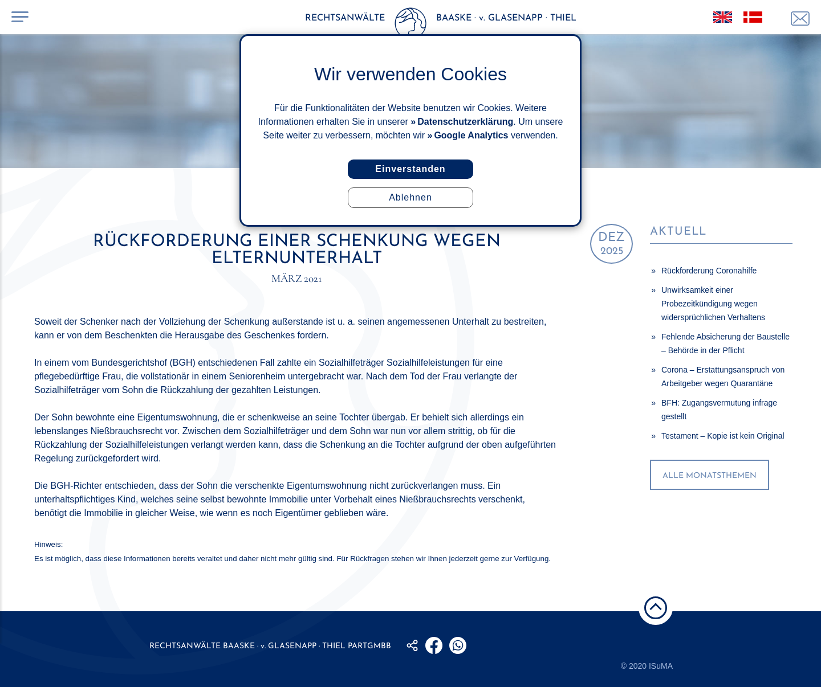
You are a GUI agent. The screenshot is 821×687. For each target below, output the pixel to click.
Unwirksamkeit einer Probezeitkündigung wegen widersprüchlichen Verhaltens (713, 303)
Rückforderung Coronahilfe (709, 270)
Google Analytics (471, 135)
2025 (611, 244)
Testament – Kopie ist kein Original (723, 435)
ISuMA (661, 665)
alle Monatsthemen (710, 476)
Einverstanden (410, 169)
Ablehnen (410, 197)
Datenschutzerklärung (465, 121)
